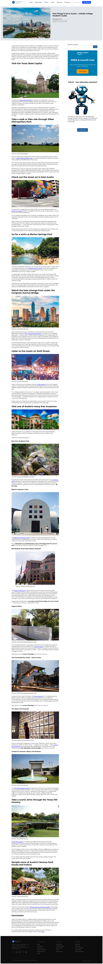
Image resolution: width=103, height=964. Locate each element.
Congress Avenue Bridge (33, 333)
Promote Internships (79, 951)
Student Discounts (41, 951)
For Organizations (77, 2)
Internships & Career (41, 949)
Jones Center (38, 696)
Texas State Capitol (25, 100)
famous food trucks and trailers (40, 907)
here (42, 931)
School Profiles (59, 947)
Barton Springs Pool (35, 268)
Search (95, 46)
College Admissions (60, 946)
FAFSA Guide (59, 944)
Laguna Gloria (38, 646)
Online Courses (40, 947)
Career (52, 2)
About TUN (77, 944)
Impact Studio (78, 949)
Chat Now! (82, 130)
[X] (23, 952)
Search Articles (73, 44)
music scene (41, 384)
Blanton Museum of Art (22, 537)
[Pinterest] (16, 952)
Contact (89, 960)
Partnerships (77, 946)
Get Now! (82, 71)
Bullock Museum (19, 590)
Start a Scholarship (79, 947)
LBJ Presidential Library (22, 788)
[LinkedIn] (26, 952)
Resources (68, 2)
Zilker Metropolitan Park (24, 158)
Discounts (59, 2)
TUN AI (38, 953)
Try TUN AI (86, 2)
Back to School (59, 951)
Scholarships (38, 2)
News (31, 2)
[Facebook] (19, 952)
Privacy (84, 960)
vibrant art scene (17, 211)
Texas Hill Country (17, 841)
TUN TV (57, 949)
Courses (46, 2)
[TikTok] (13, 952)
